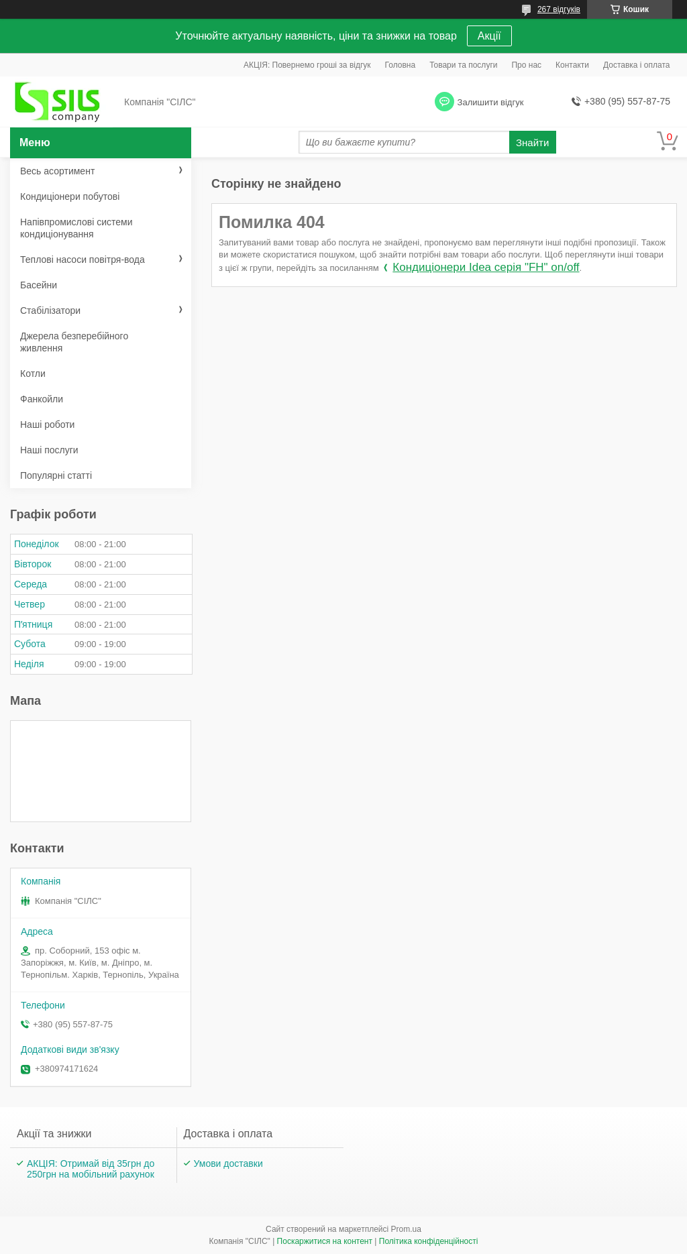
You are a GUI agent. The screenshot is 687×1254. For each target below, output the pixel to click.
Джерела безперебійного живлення (74, 342)
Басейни (38, 285)
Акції (489, 36)
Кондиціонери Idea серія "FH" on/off (485, 267)
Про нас (526, 65)
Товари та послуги (463, 65)
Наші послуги (49, 450)
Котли (33, 373)
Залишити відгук (491, 102)
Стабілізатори (50, 310)
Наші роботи (47, 424)
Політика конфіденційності (428, 1241)
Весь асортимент (57, 171)
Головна (400, 65)
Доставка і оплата (636, 65)
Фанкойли (41, 399)
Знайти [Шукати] (532, 142)
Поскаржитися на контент (324, 1241)
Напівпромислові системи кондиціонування (76, 228)
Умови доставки (228, 1163)
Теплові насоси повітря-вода (82, 259)
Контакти (572, 65)
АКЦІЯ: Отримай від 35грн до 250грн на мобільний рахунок (90, 1169)
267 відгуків (558, 9)
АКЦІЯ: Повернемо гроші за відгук (307, 65)
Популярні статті (56, 475)
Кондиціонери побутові (69, 196)
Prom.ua (406, 1229)
